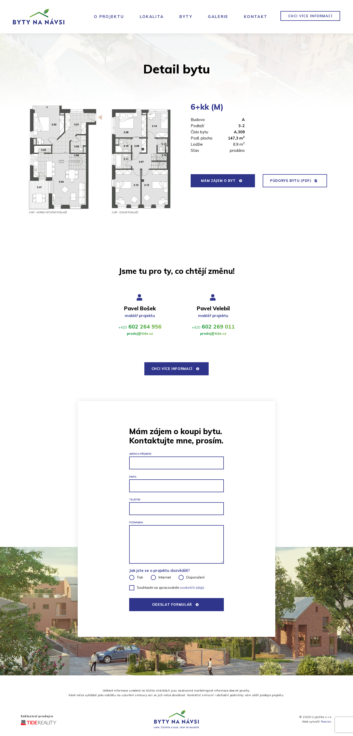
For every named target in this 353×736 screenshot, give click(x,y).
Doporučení (195, 577)
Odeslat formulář (175, 604)
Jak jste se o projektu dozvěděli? (159, 570)
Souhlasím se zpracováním (170, 587)
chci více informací (310, 16)
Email (133, 477)
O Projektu (109, 16)
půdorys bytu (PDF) (293, 181)
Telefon (134, 499)
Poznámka (136, 522)
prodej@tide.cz (140, 333)
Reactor (326, 721)
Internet (164, 577)
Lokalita (152, 16)
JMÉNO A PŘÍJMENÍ (140, 454)
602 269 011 (213, 326)
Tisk (140, 577)
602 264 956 (140, 326)
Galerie (218, 16)
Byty (186, 16)
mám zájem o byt (221, 181)
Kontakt (256, 16)
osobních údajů (192, 587)
